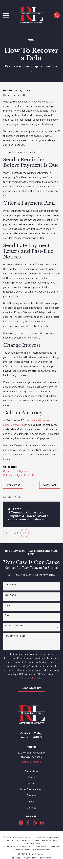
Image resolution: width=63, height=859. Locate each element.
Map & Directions (31, 761)
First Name (10, 584)
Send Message (31, 687)
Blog (31, 801)
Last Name (10, 594)
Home (31, 777)
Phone (8, 605)
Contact (31, 807)
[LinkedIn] (42, 822)
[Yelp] (35, 822)
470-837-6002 (31, 737)
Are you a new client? (15, 625)
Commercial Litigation (15, 471)
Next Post (49, 484)
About (31, 783)
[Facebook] (28, 822)
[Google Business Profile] (21, 822)
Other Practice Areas (31, 789)
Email (7, 615)
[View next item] (24, 533)
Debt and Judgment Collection (19, 475)
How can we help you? (16, 635)
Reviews (31, 795)
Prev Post (13, 484)
